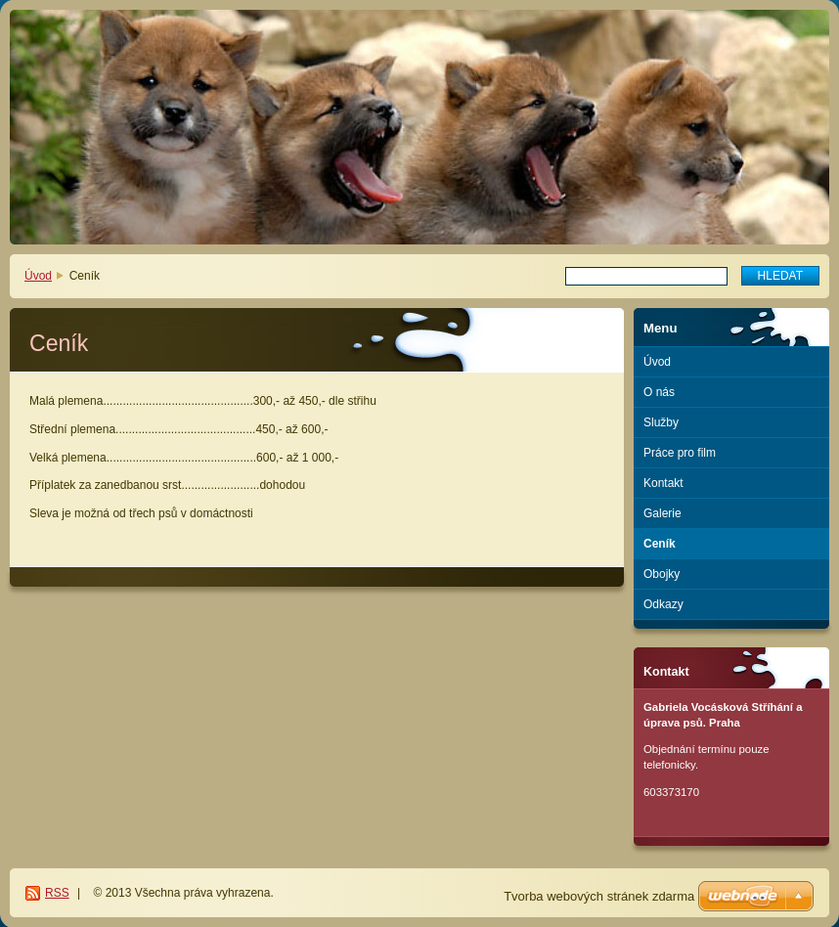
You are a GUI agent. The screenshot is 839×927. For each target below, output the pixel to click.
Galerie (662, 513)
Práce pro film (679, 453)
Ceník (659, 544)
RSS (57, 893)
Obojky (661, 574)
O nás (659, 392)
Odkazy (663, 604)
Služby (661, 422)
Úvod (38, 276)
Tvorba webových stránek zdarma (599, 896)
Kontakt (663, 483)
